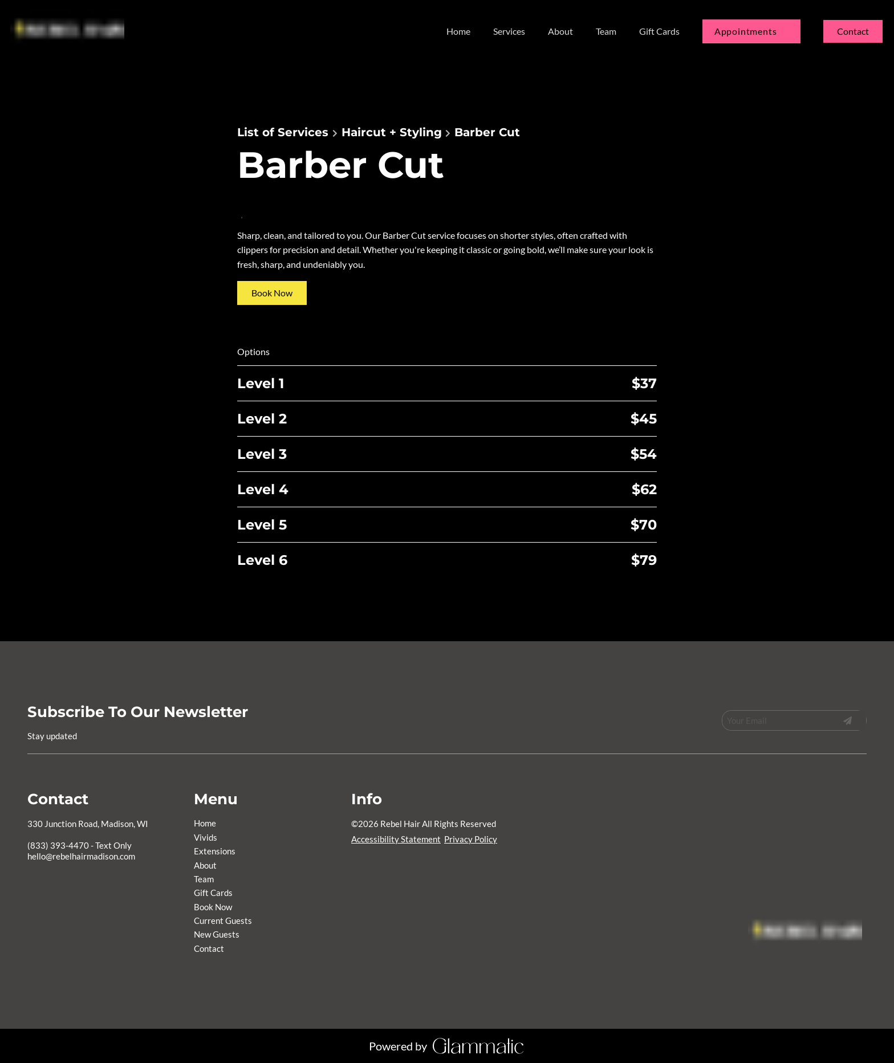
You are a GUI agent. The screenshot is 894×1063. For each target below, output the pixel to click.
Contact (853, 31)
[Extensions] (214, 851)
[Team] (606, 31)
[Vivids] (205, 837)
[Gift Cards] (659, 31)
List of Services (282, 132)
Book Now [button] (271, 292)
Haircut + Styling (392, 132)
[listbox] (509, 31)
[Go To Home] (69, 31)
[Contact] (853, 31)
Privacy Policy (470, 839)
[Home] (458, 31)
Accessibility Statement (396, 839)
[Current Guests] (223, 920)
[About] (560, 31)
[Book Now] (213, 907)
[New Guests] (216, 934)
